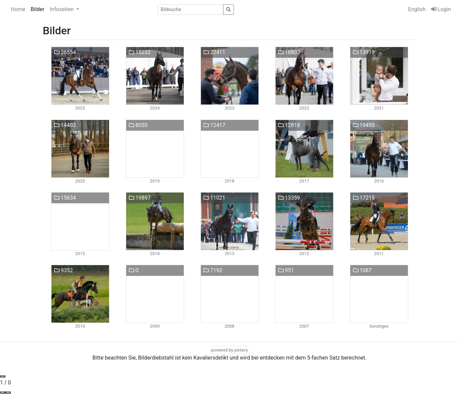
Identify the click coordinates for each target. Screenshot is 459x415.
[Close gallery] (2, 376)
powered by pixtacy (229, 349)
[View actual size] (2, 392)
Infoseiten (62, 9)
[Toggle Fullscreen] (8, 392)
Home (18, 9)
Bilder (37, 9)
